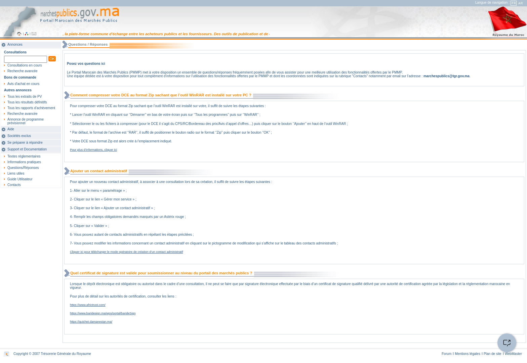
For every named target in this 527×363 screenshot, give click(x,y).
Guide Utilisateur (20, 179)
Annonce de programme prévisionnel (25, 121)
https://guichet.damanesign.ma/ (91, 321)
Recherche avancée (22, 71)
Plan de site (492, 354)
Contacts (14, 185)
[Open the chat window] (506, 342)
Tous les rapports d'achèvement (31, 108)
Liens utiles (15, 173)
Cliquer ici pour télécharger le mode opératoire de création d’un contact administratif (126, 252)
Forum (446, 354)
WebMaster (513, 354)
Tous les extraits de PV (24, 96)
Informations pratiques (24, 162)
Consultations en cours (24, 65)
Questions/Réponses (23, 168)
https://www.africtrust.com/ (88, 305)
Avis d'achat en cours (23, 84)
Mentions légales (467, 354)
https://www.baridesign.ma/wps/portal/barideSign (102, 313)
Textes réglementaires (24, 156)
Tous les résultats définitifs (27, 102)
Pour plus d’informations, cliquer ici (93, 149)
